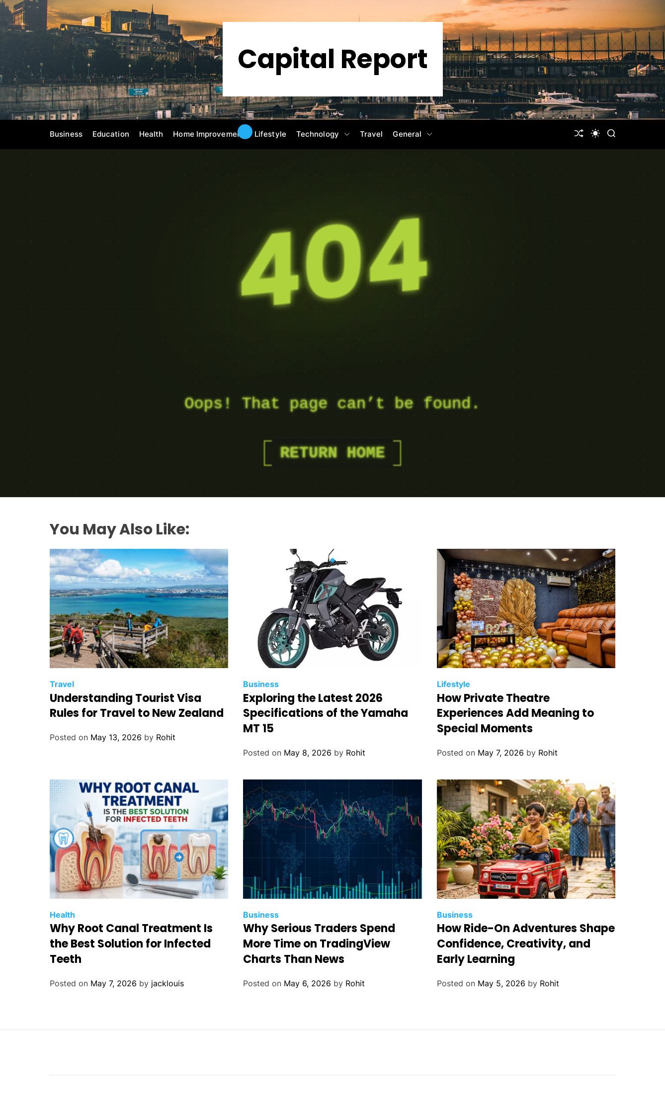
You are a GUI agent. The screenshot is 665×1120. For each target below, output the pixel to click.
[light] (595, 133)
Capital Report (333, 59)
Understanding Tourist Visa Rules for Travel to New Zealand (137, 705)
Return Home (332, 453)
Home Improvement (209, 134)
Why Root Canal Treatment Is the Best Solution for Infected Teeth (131, 944)
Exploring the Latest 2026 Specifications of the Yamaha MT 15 (325, 713)
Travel (371, 134)
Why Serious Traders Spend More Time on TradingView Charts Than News (319, 944)
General (412, 134)
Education (110, 134)
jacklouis (167, 983)
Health (151, 134)
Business (66, 134)
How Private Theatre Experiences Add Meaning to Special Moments (515, 713)
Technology (323, 134)
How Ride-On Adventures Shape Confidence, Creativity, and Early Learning (526, 944)
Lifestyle (270, 134)
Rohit (165, 737)
